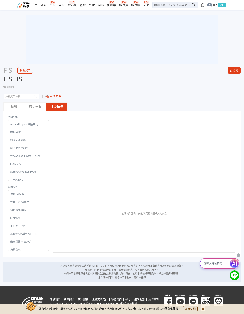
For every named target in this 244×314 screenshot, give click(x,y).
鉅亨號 (135, 5)
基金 (83, 5)
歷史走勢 (35, 107)
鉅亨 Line (193, 301)
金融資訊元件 (100, 299)
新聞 (43, 5)
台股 (53, 5)
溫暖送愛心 (218, 301)
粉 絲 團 (168, 301)
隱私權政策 (171, 308)
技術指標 (56, 107)
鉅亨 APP (205, 301)
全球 (101, 5)
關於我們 (55, 299)
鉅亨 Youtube (180, 301)
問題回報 (10, 87)
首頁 (34, 5)
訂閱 (146, 5)
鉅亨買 (123, 5)
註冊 (222, 5)
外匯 (92, 5)
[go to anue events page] (202, 5)
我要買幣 (25, 70)
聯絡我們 (116, 299)
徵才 (128, 299)
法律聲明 (153, 299)
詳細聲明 (173, 273)
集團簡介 (69, 299)
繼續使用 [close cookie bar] (190, 308)
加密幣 (111, 5)
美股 (62, 5)
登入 (215, 5)
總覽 (14, 107)
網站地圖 (139, 299)
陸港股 (72, 5)
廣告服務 (83, 299)
